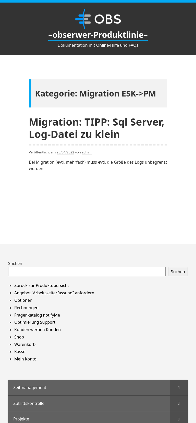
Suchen (15, 263)
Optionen (23, 300)
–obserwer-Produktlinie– (98, 34)
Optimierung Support (34, 322)
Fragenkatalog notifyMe (37, 315)
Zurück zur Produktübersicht (41, 285)
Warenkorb (24, 344)
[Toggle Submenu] (179, 387)
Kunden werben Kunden (37, 329)
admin (87, 152)
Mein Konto (25, 359)
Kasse (19, 351)
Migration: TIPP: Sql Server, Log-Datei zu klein (96, 128)
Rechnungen (26, 307)
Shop (19, 337)
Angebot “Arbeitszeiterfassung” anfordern (54, 293)
